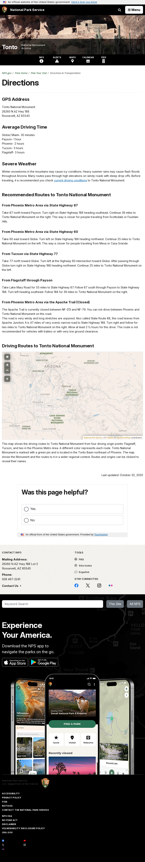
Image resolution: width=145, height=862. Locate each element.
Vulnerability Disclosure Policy (23, 828)
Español (81, 572)
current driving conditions (70, 180)
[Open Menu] (134, 10)
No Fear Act (10, 820)
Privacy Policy (11, 797)
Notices (7, 805)
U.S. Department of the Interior (20, 784)
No (32, 520)
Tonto (9, 47)
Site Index (83, 565)
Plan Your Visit (39, 73)
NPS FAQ (7, 816)
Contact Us (10, 586)
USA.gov (7, 832)
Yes (33, 509)
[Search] (52, 604)
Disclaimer (9, 824)
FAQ (79, 559)
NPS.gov (7, 73)
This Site (115, 604)
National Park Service (14, 780)
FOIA (4, 801)
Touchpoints (101, 534)
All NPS (134, 604)
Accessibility (11, 793)
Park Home (21, 73)
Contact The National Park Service (25, 810)
